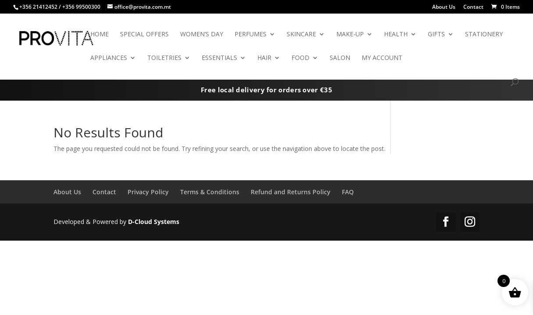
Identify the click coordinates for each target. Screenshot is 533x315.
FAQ (348, 192)
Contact (473, 7)
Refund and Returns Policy (290, 192)
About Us (443, 7)
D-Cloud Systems (153, 221)
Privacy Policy (148, 192)
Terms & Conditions (209, 192)
